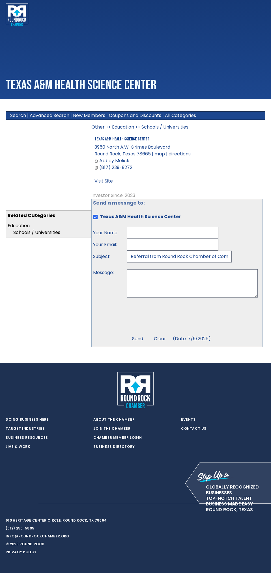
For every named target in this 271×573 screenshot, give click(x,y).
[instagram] (31, 504)
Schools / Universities (36, 232)
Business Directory (114, 446)
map (159, 154)
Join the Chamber (112, 428)
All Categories (180, 115)
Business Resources (27, 437)
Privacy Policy (21, 552)
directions (180, 154)
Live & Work (18, 446)
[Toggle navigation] (260, 14)
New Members (89, 115)
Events (188, 419)
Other (98, 127)
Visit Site (103, 181)
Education (19, 225)
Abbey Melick (114, 160)
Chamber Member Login (117, 437)
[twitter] (8, 504)
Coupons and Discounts (135, 115)
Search (18, 115)
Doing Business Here (27, 419)
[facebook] (20, 504)
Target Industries (25, 428)
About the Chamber (114, 419)
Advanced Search (49, 115)
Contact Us (194, 428)
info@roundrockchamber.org (38, 536)
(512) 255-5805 (20, 528)
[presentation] (170, 317)
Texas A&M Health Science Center (122, 139)
